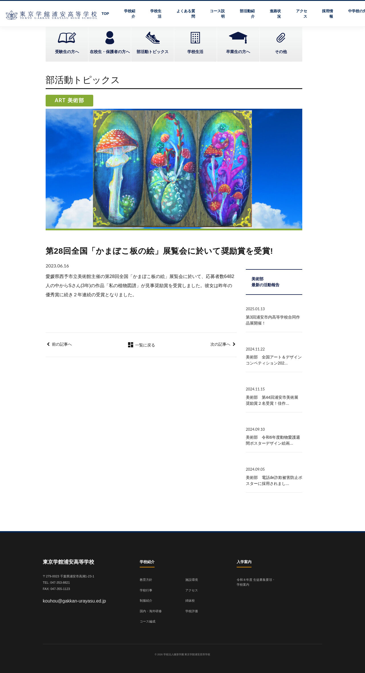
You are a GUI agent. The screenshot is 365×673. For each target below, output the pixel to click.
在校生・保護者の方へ (110, 51)
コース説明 (217, 14)
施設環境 (191, 579)
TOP (105, 13)
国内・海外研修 (151, 611)
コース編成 (147, 621)
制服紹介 (146, 600)
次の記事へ (220, 344)
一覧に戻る (141, 345)
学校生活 (155, 14)
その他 (281, 51)
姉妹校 (190, 600)
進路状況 (275, 14)
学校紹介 (129, 14)
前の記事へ (62, 344)
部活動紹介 (247, 14)
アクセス (301, 14)
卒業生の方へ (238, 51)
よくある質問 (186, 14)
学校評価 (191, 611)
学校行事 (146, 590)
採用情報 (327, 14)
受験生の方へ (67, 51)
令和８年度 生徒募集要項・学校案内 (256, 582)
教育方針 (146, 579)
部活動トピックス (153, 51)
